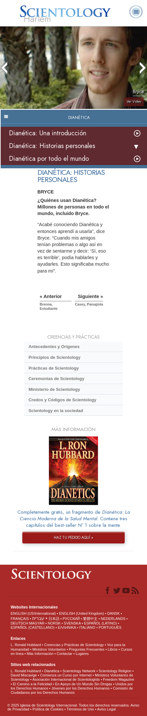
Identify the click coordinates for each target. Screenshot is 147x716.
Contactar (65, 654)
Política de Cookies (47, 709)
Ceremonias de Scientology (56, 378)
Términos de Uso (80, 709)
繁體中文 (90, 619)
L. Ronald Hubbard (25, 645)
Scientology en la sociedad (56, 410)
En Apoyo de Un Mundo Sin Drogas (83, 684)
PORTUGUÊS (110, 627)
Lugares (82, 654)
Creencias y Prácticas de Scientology (74, 645)
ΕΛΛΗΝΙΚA (67, 627)
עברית (38, 618)
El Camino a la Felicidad (32, 684)
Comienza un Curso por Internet (66, 675)
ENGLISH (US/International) (33, 613)
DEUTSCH (19, 623)
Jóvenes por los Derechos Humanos (81, 688)
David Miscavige (23, 675)
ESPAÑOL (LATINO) (100, 623)
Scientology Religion (115, 671)
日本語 (54, 619)
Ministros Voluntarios (49, 649)
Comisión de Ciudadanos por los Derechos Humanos (71, 690)
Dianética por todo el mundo (49, 158)
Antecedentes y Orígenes (54, 346)
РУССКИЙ (71, 619)
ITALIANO (87, 627)
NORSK (54, 623)
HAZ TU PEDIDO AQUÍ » (73, 537)
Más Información (40, 654)
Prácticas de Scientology (54, 368)
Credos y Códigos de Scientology (62, 399)
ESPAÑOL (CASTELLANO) (32, 627)
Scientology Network (79, 671)
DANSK (113, 613)
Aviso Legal (106, 709)
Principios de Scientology (54, 357)
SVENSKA (72, 623)
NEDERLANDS (113, 619)
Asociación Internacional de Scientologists (66, 679)
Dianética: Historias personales (52, 146)
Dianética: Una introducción (47, 133)
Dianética (51, 671)
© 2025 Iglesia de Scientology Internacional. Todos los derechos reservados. (68, 705)
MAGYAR (37, 623)
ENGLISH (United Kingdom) (81, 613)
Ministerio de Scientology (54, 389)
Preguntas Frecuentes (86, 649)
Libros (112, 649)
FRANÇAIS (19, 619)
